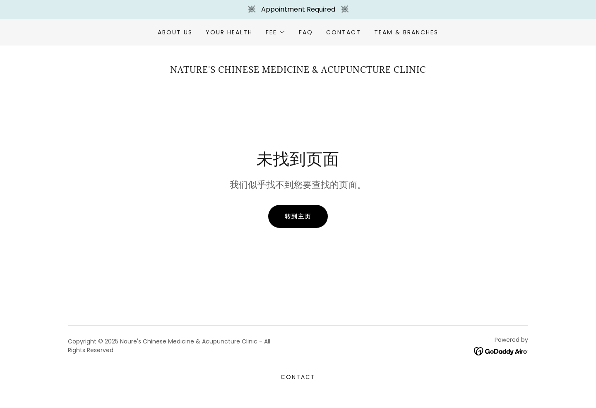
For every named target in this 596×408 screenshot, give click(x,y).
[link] (501, 351)
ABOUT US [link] (175, 32)
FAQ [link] (306, 32)
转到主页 (298, 216)
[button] (275, 32)
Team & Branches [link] (406, 32)
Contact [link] (343, 32)
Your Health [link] (229, 32)
